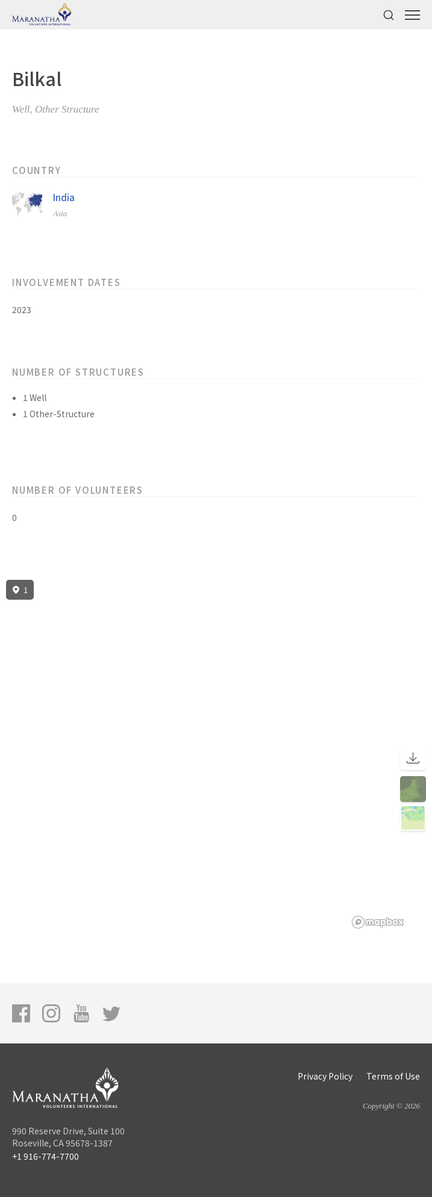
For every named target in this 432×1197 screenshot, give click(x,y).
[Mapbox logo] (377, 922)
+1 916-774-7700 (45, 1156)
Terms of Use (393, 1076)
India (64, 197)
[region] (216, 754)
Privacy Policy (325, 1076)
